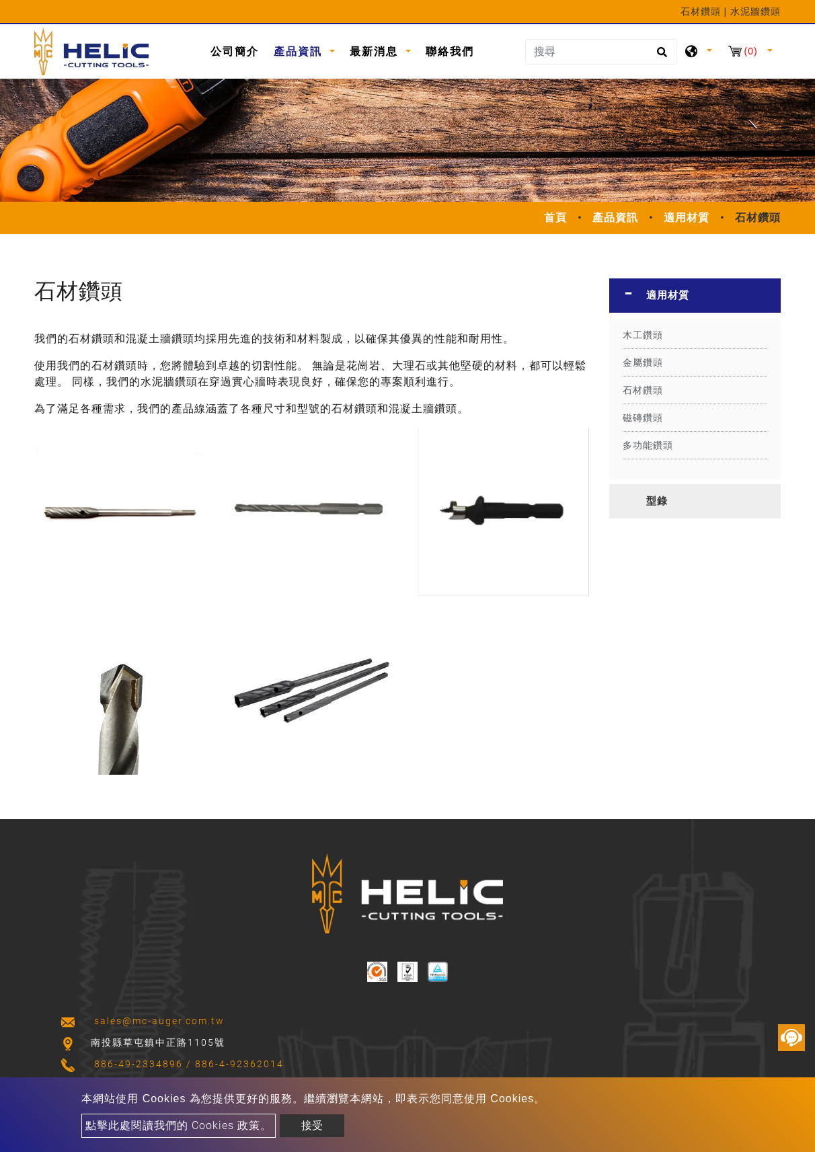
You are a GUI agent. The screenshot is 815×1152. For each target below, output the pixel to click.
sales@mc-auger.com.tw (159, 1020)
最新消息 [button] (376, 51)
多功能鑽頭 (648, 445)
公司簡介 (234, 51)
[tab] (695, 295)
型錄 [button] (657, 501)
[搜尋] (601, 52)
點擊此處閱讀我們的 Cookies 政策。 (178, 1125)
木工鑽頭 (643, 335)
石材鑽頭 (643, 390)
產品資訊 (615, 217)
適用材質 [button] (667, 295)
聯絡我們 (450, 51)
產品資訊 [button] (300, 51)
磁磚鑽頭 (643, 417)
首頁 (555, 217)
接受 (312, 1125)
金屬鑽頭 (643, 362)
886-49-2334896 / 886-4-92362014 (189, 1064)
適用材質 (686, 217)
